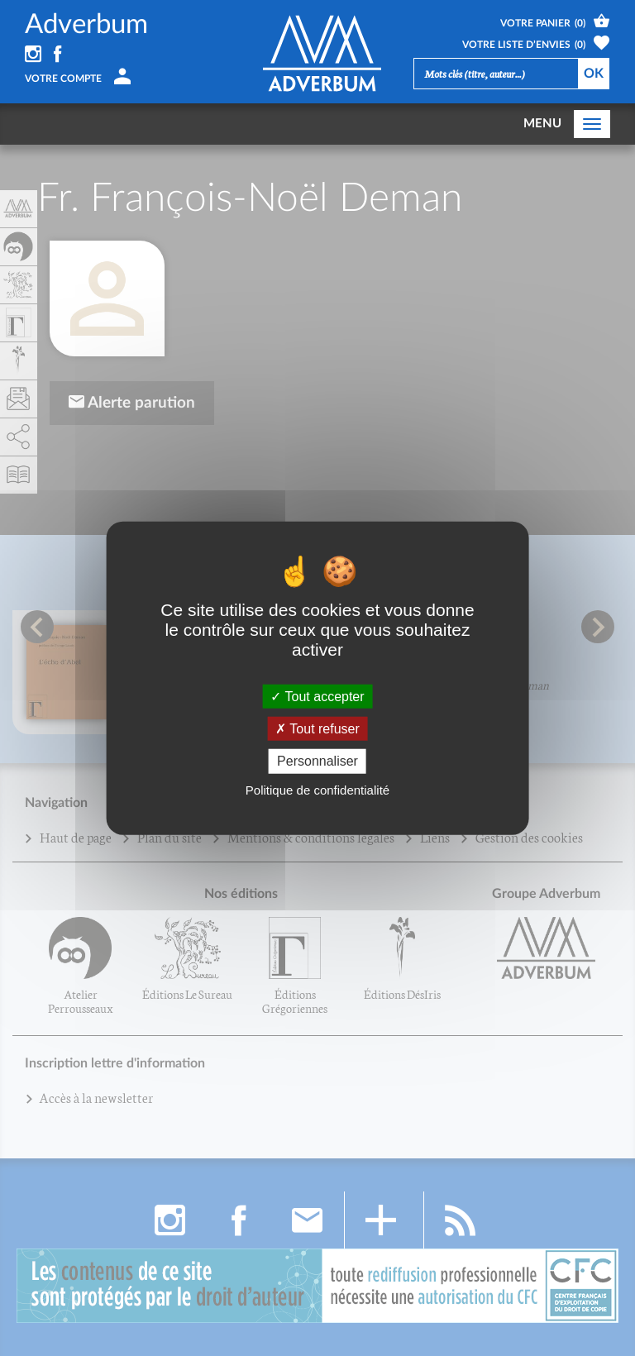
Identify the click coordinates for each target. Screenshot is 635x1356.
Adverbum (86, 24)
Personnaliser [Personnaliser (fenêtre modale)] (317, 761)
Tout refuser (317, 729)
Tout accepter (317, 697)
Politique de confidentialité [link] (317, 789)
